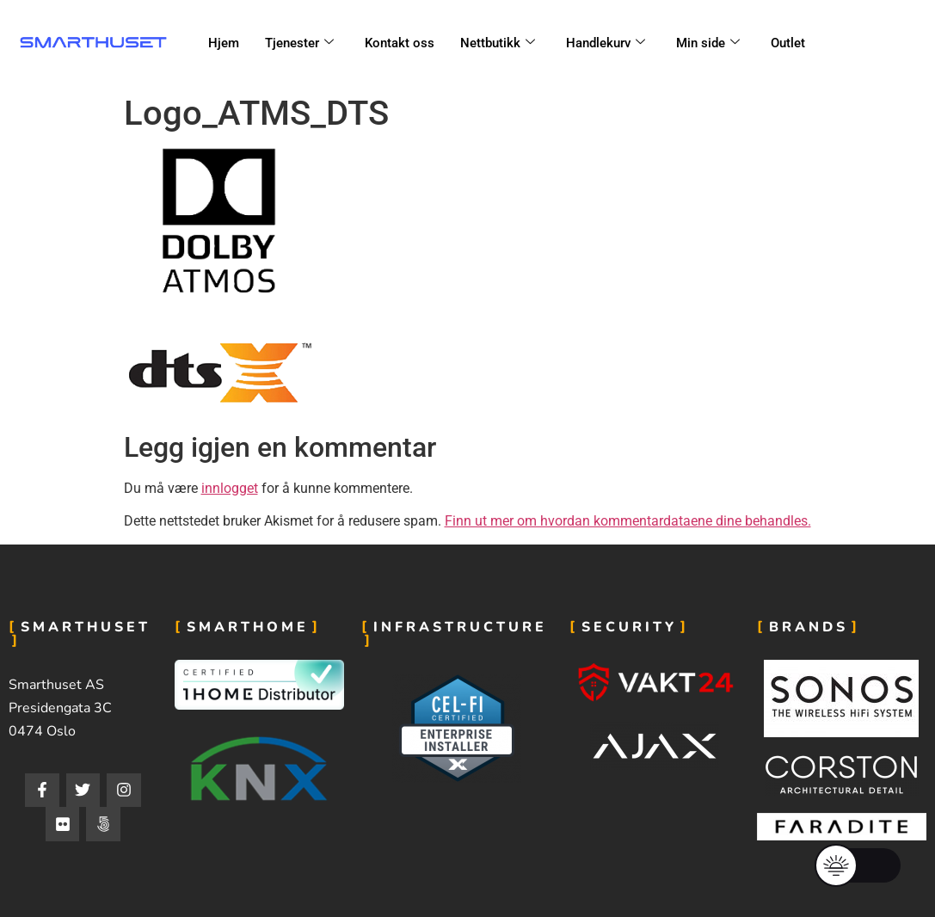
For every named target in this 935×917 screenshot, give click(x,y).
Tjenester (299, 43)
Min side (708, 43)
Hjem (223, 43)
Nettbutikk (497, 43)
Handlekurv (605, 43)
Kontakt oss (399, 43)
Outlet (788, 43)
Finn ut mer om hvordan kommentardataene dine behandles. (628, 521)
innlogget (229, 488)
